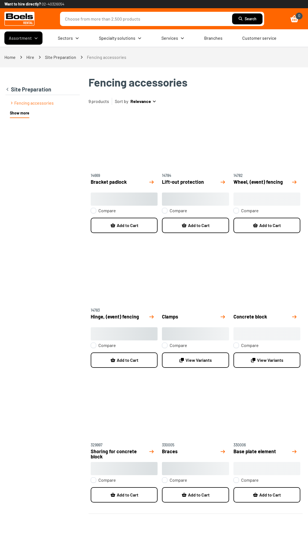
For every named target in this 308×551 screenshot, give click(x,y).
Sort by (121, 101)
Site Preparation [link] (60, 57)
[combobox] (147, 18)
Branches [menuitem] (213, 38)
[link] (19, 19)
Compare (107, 210)
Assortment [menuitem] (23, 38)
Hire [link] (30, 57)
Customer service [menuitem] (259, 38)
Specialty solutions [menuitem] (120, 38)
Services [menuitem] (172, 38)
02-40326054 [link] (53, 4)
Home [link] (10, 57)
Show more (19, 113)
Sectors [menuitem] (68, 38)
